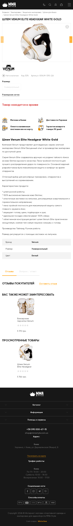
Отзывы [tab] (9, 271)
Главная (5, 12)
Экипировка (16, 12)
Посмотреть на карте (36, 456)
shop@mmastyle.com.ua (36, 433)
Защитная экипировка (32, 12)
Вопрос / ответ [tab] (28, 271)
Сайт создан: (36, 521)
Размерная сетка (10, 94)
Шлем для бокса (49, 12)
